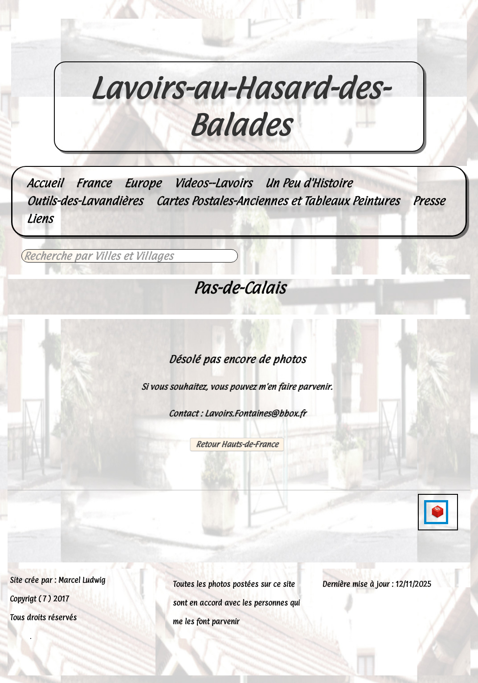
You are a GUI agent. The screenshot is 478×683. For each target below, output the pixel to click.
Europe (142, 183)
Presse (429, 201)
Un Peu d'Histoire (308, 183)
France (93, 183)
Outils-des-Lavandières (85, 201)
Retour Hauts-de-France (237, 444)
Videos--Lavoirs (213, 183)
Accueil (44, 183)
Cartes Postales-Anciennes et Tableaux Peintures (277, 201)
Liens (40, 219)
